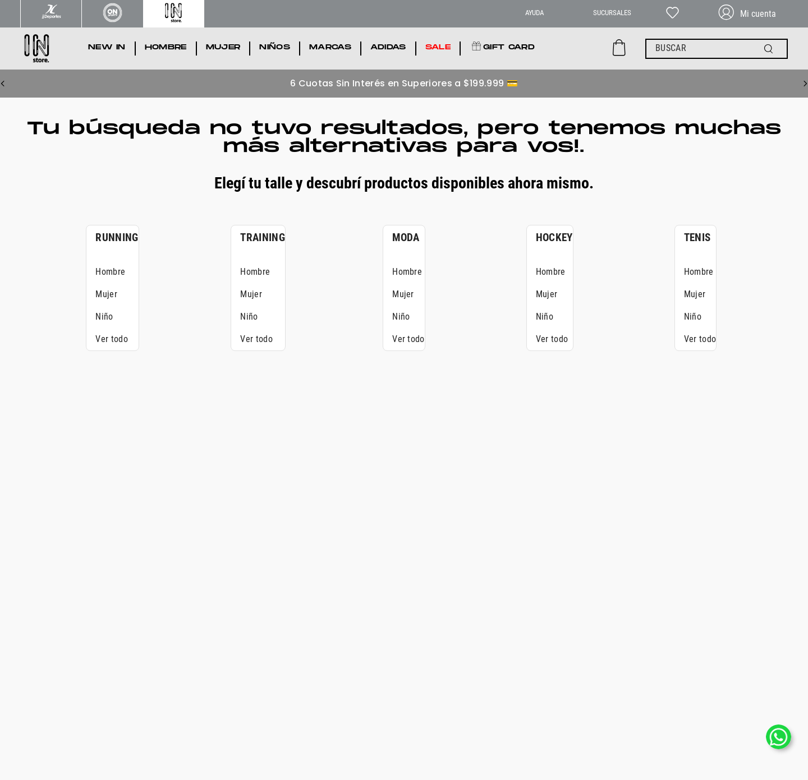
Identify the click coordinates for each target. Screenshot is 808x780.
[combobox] (716, 49)
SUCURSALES (612, 12)
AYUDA (534, 12)
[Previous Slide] (3, 83)
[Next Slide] (805, 83)
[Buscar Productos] (771, 49)
